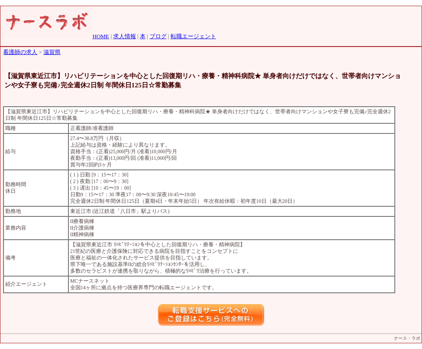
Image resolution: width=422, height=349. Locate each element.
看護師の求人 (20, 52)
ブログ (158, 36)
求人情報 (124, 36)
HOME (101, 36)
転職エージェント (193, 36)
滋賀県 (52, 52)
